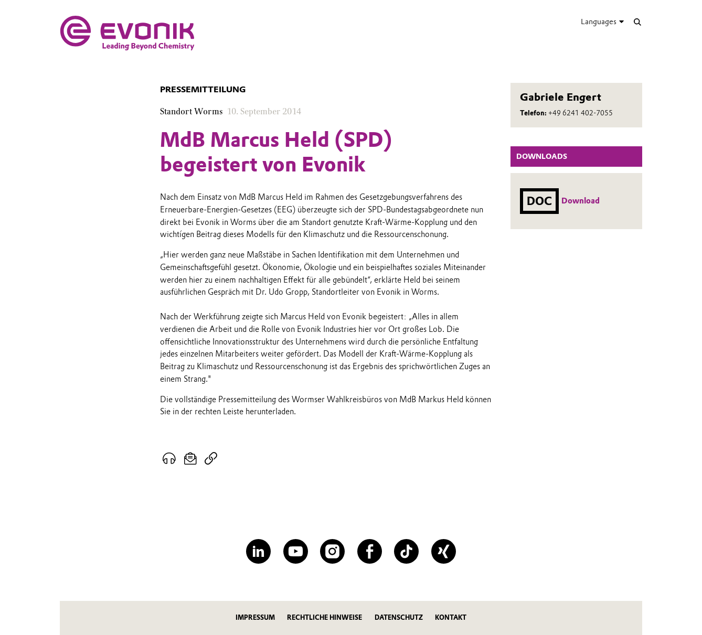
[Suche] (637, 22)
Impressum (255, 617)
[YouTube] (295, 551)
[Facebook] (369, 551)
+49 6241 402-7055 (580, 113)
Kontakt (450, 617)
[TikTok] (406, 551)
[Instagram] (332, 551)
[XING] (443, 551)
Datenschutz (399, 617)
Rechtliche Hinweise (324, 617)
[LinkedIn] (258, 551)
